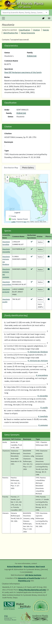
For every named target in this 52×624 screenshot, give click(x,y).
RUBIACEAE (32, 56)
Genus (7, 52)
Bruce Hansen (29, 566)
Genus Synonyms (28, 33)
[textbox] (24, 12)
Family (30, 52)
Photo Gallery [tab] (28, 167)
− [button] (7, 181)
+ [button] (7, 177)
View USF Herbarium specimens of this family (23, 72)
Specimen (8, 69)
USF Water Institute (33, 575)
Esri (25, 221)
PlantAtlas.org (24, 581)
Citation (36, 30)
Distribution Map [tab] (11, 167)
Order (6, 109)
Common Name (11, 60)
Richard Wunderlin (14, 566)
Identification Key (10, 33)
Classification (24, 30)
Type (6, 150)
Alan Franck (40, 566)
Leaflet (13, 221)
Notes (7, 77)
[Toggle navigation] (3, 18)
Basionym (8, 142)
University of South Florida (29, 578)
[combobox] (25, 12)
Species (46, 30)
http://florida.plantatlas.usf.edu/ (32, 590)
